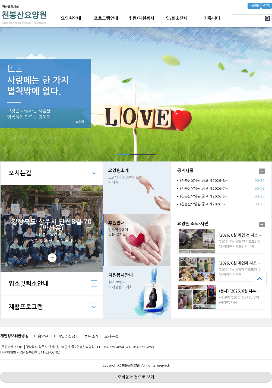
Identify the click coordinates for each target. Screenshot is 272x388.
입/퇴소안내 (177, 18)
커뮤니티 (212, 18)
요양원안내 (71, 18)
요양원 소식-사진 (192, 224)
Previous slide (11, 68)
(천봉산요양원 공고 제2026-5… (204, 204)
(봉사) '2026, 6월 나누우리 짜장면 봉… (241, 291)
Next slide (19, 68)
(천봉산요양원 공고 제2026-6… (204, 196)
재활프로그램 (49, 311)
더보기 (262, 171)
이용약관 (41, 336)
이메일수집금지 (66, 336)
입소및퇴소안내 (49, 287)
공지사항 (185, 170)
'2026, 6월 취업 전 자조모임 (241, 235)
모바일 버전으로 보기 (136, 377)
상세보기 (51, 258)
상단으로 (260, 278)
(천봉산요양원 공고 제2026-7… (204, 188)
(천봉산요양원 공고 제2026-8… (204, 180)
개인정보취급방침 (14, 336)
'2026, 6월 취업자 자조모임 (241, 263)
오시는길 (49, 177)
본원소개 (91, 336)
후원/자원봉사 (141, 18)
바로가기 (136, 188)
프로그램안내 (106, 18)
